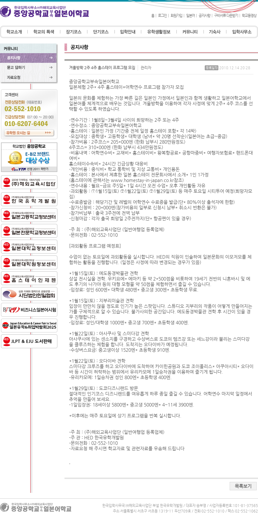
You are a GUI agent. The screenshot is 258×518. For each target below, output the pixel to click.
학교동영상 (249, 16)
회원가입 (176, 16)
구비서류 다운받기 (226, 16)
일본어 (190, 16)
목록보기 (243, 486)
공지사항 (204, 16)
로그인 (162, 16)
